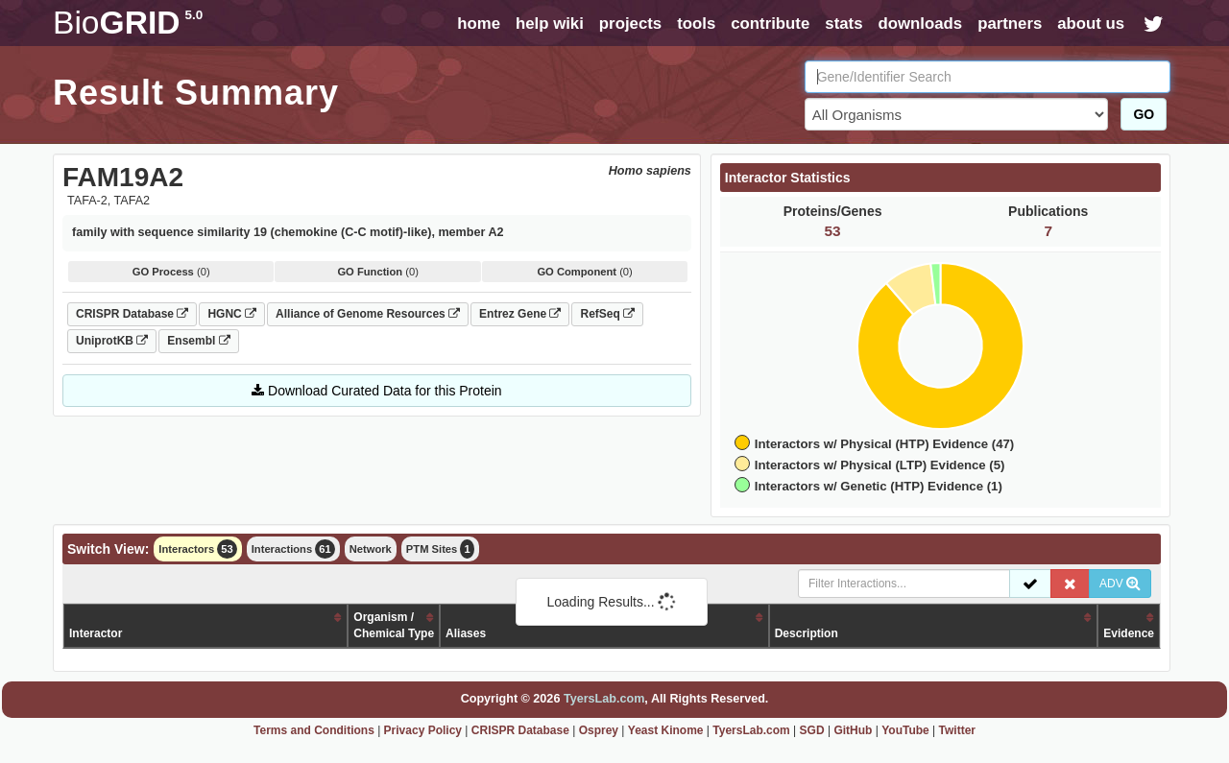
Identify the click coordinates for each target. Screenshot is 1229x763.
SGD (812, 730)
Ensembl (198, 340)
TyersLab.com (604, 698)
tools (696, 23)
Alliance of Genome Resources (368, 314)
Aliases (466, 633)
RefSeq (607, 314)
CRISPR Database (132, 314)
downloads (920, 23)
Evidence (1128, 633)
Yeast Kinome (666, 730)
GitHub (852, 730)
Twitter (957, 730)
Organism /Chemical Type (393, 625)
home (478, 23)
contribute (770, 23)
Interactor (95, 633)
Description (806, 633)
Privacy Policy (423, 730)
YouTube (905, 730)
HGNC (231, 314)
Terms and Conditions (313, 730)
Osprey (598, 730)
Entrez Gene (520, 314)
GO (1143, 114)
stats (843, 23)
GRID (128, 22)
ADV (1120, 583)
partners (1009, 23)
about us (1090, 23)
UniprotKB (112, 340)
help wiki (550, 23)
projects (630, 23)
